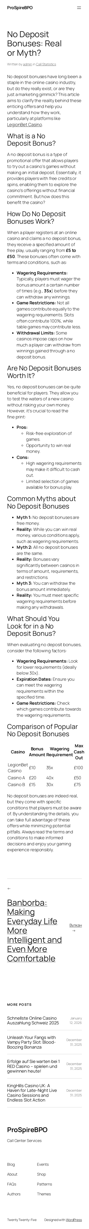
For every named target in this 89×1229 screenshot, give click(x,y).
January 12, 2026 (76, 1020)
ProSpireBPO (20, 7)
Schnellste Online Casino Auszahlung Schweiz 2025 (33, 1020)
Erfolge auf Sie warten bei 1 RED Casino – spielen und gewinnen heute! (33, 1066)
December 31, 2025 (74, 1042)
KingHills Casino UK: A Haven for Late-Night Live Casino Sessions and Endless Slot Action (32, 1092)
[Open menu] (79, 8)
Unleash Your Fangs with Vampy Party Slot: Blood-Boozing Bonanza (31, 1042)
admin (27, 64)
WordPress (74, 1219)
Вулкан (76, 925)
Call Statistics (46, 64)
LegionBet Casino (24, 124)
